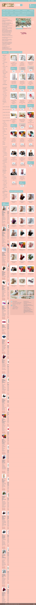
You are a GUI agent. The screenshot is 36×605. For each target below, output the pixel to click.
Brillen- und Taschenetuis (4, 138)
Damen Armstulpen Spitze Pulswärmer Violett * (4, 337)
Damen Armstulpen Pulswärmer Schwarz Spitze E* (5, 368)
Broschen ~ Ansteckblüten (4, 166)
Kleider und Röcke (4, 103)
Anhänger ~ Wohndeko (4, 60)
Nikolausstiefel (5, 62)
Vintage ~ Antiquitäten (4, 75)
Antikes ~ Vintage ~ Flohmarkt (8, 10)
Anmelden (32, 0)
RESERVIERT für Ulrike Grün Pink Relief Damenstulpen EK (5, 446)
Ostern (4, 15)
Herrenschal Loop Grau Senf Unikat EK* (30, 158)
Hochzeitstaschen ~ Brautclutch (5, 148)
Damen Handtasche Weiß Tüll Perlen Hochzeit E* (14, 64)
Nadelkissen (5, 185)
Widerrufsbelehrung (10, 586)
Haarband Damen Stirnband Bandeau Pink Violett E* (4, 291)
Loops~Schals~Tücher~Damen (6, 117)
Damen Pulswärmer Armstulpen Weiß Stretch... (22, 64)
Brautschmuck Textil (5, 156)
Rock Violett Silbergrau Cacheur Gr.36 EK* (22, 178)
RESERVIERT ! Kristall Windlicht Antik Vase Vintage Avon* (5, 247)
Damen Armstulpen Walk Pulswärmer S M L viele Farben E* (5, 384)
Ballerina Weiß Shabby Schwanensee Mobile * (13, 102)
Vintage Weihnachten (4, 57)
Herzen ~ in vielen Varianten (5, 180)
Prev (14, 22)
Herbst (8, 15)
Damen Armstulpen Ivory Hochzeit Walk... (30, 83)
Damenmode (31, 10)
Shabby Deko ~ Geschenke (26, 12)
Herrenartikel (24, 10)
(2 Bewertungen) (4, 222)
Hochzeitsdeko (5, 159)
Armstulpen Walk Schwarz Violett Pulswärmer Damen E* (5, 462)
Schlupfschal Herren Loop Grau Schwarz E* (13, 178)
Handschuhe (5, 80)
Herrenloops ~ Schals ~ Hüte (5, 94)
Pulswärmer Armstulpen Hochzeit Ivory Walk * (5, 510)
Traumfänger (5, 177)
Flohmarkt (4, 81)
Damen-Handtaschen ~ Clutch (5, 131)
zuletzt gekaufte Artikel (16, 191)
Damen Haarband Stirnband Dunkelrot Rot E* (5, 307)
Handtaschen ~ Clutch (5, 78)
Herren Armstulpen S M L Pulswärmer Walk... (22, 159)
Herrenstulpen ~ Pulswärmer (5, 96)
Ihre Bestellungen (15, 579)
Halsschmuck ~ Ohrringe (5, 163)
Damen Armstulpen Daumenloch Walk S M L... (13, 140)
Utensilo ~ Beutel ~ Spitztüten (4, 141)
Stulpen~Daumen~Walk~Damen (6, 109)
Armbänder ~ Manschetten (5, 168)
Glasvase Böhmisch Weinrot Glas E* (30, 101)
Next (32, 22)
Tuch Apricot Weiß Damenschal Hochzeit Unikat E (5, 432)
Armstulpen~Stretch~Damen (6, 112)
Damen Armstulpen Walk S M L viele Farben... (22, 140)
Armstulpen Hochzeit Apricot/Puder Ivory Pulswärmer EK (5, 540)
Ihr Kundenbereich (16, 578)
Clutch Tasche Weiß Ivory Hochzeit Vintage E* (22, 102)
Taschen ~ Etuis (5, 12)
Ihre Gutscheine (15, 584)
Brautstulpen (5, 152)
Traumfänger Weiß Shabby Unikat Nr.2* (14, 82)
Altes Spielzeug (17, 10)
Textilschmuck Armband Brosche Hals (5, 126)
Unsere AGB (9, 585)
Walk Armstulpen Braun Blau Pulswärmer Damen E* (5, 477)
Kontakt (29, 0)
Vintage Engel (5, 187)
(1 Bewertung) (7, 254)
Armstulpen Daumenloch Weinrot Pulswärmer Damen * (5, 525)
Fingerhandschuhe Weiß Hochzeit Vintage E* (31, 63)
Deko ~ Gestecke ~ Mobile (5, 66)
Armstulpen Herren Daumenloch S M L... (14, 159)
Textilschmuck (17, 12)
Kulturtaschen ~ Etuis (5, 135)
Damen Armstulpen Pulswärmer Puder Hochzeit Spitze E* (4, 214)
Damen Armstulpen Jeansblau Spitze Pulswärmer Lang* (4, 321)
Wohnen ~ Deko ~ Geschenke (4, 174)
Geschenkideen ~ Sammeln (5, 91)
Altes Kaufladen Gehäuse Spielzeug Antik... (13, 121)
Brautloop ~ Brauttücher (4, 150)
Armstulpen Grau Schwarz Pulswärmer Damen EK (5, 556)
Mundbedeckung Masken (22, 15)
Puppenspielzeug (5, 87)
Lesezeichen (5, 181)
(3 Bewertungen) (4, 408)
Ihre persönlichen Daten (16, 583)
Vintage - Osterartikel (4, 70)
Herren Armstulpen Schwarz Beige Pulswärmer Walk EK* (5, 276)
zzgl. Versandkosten (31, 107)
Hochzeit (11, 12)
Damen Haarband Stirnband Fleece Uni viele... (31, 140)
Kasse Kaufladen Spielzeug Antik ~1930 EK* (22, 120)
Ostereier (4, 67)
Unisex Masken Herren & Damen (5, 195)
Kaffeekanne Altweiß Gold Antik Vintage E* (22, 83)
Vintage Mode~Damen (4, 123)
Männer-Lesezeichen (4, 99)
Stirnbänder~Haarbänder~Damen (6, 120)
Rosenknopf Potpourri (16, 52)
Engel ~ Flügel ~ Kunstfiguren (5, 184)
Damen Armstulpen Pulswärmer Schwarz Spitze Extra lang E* (5, 263)
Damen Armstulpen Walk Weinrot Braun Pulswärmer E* (5, 353)
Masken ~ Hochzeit (4, 199)
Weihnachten (13, 15)
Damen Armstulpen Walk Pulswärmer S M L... (31, 121)
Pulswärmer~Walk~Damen (6, 106)
